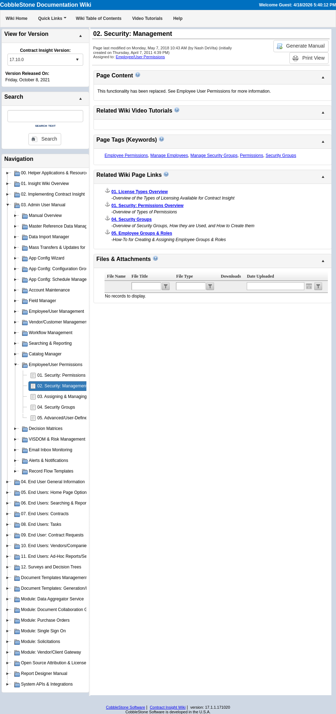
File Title (140, 276)
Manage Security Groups (214, 155)
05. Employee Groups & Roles (141, 233)
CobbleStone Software (125, 707)
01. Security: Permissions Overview (71, 375)
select (77, 59)
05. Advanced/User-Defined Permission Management (87, 417)
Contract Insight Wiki (168, 707)
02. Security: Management (62, 385)
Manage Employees (169, 155)
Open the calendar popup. (309, 286)
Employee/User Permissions (140, 57)
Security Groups (281, 155)
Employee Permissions (126, 155)
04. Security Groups (56, 407)
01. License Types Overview (139, 191)
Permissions (251, 155)
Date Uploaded (260, 276)
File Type (184, 276)
